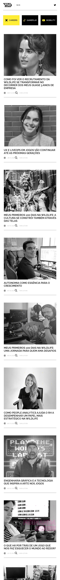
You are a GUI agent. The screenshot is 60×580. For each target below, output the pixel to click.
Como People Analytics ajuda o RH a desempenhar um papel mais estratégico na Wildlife (29, 415)
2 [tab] (30, 26)
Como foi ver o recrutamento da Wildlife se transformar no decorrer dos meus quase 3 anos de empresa (29, 84)
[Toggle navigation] (55, 5)
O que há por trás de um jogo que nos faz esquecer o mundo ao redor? (30, 547)
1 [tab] (27, 26)
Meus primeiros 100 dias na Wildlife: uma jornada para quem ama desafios (30, 349)
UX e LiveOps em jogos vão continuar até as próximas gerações (29, 151)
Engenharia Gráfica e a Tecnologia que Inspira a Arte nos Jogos (28, 482)
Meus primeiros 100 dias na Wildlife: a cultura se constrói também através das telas (30, 218)
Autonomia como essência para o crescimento (27, 284)
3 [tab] (32, 26)
